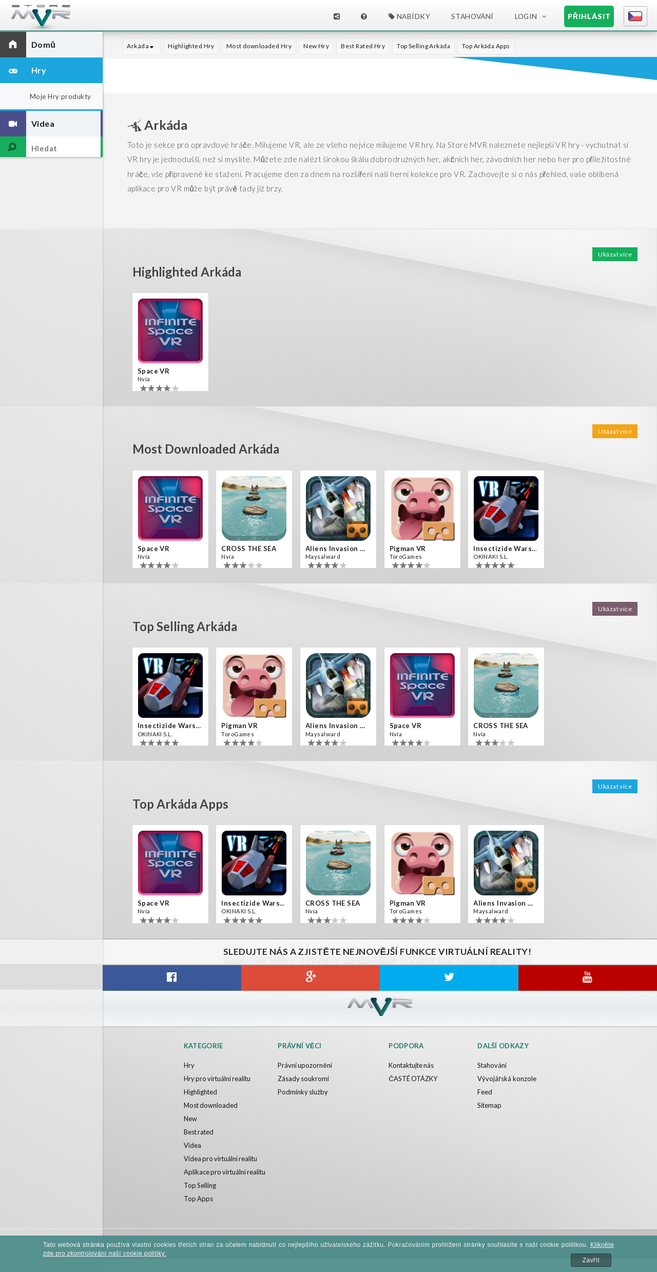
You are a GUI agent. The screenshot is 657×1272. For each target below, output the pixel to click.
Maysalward (322, 556)
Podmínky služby (303, 1092)
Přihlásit (589, 16)
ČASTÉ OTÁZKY (413, 1078)
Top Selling (200, 1199)
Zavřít (591, 1260)
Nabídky (410, 16)
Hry (189, 1065)
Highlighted (201, 1092)
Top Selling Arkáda (423, 46)
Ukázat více (615, 254)
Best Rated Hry (362, 46)
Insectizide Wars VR (505, 548)
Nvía (144, 379)
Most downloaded (211, 1105)
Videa (192, 1145)
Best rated (199, 1132)
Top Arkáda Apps (485, 46)
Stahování (472, 16)
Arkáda (141, 46)
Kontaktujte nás (412, 1065)
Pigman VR (408, 548)
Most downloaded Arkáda (209, 448)
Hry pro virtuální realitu (218, 1078)
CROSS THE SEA (248, 548)
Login (526, 16)
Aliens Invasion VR (337, 548)
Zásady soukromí (304, 1078)
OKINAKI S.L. (490, 556)
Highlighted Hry (190, 46)
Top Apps (199, 1212)
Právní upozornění (305, 1065)
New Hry (315, 46)
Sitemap (489, 1105)
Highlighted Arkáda (189, 271)
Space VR (153, 371)
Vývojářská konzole (506, 1078)
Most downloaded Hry (258, 46)
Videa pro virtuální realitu (222, 1158)
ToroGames (406, 556)
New (190, 1118)
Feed (484, 1092)
